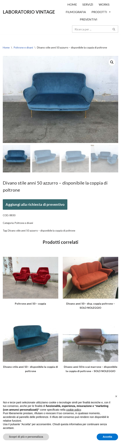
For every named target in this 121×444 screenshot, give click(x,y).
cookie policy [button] (73, 409)
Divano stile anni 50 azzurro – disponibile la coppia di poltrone (41, 230)
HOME (72, 4)
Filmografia (76, 12)
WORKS (104, 4)
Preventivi (88, 19)
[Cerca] (91, 29)
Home (6, 47)
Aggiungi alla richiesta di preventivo (35, 204)
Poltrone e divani (23, 47)
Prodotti (101, 12)
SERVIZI (87, 4)
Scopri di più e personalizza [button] (26, 436)
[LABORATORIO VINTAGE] (29, 11)
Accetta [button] (107, 436)
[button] (112, 62)
